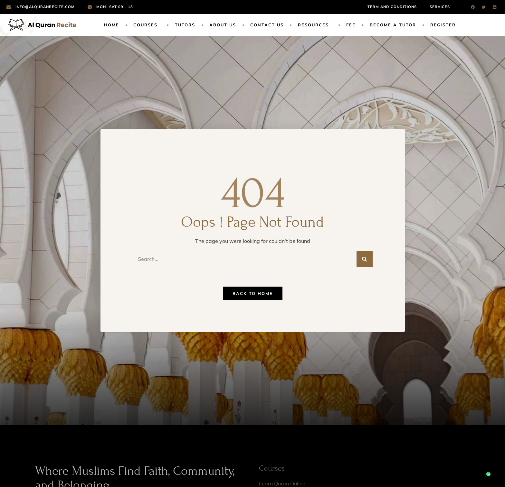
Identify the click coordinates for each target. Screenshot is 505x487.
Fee (351, 24)
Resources (315, 25)
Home (111, 24)
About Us (222, 24)
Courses (147, 25)
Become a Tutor (393, 24)
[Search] (365, 259)
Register (443, 24)
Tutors (185, 24)
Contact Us (267, 24)
